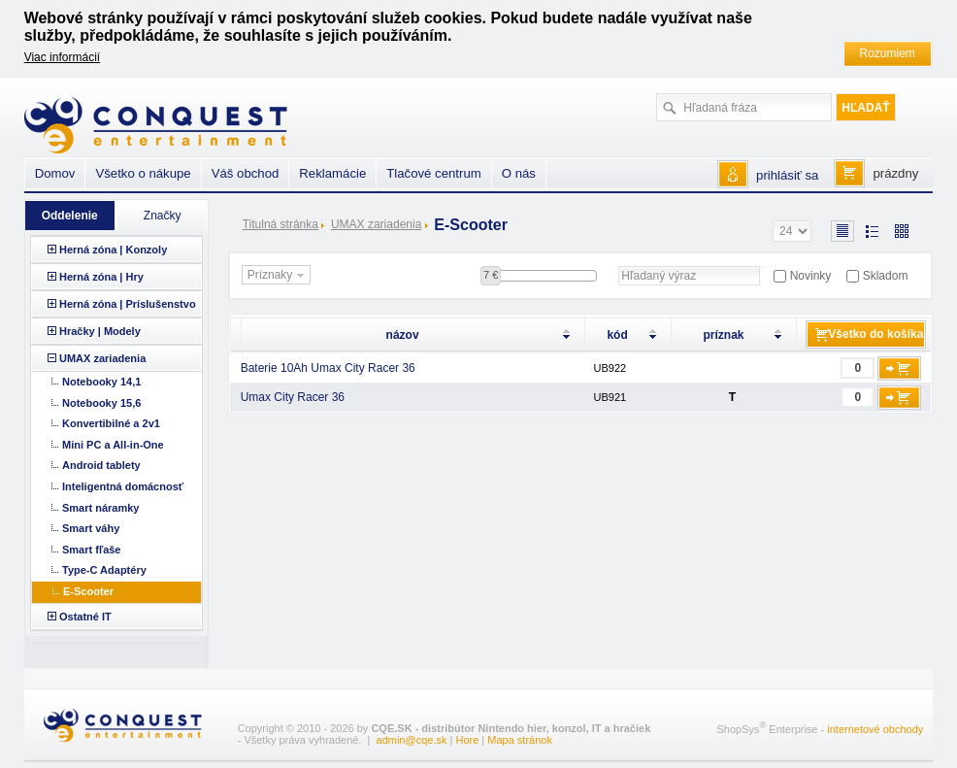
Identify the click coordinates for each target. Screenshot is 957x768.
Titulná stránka (280, 224)
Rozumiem (887, 53)
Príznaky (279, 276)
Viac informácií (62, 57)
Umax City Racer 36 (293, 397)
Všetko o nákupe (142, 173)
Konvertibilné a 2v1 (111, 423)
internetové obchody (875, 728)
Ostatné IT (85, 616)
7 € (490, 275)
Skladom (885, 276)
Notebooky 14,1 (101, 381)
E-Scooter (88, 591)
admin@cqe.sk (412, 740)
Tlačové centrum (433, 173)
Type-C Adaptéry (104, 570)
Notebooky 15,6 (101, 403)
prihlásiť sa (787, 175)
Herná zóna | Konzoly (113, 249)
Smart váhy (90, 528)
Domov (55, 173)
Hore (466, 740)
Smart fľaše (91, 549)
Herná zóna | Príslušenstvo (127, 304)
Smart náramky (101, 508)
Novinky (811, 276)
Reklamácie (332, 173)
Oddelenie (70, 215)
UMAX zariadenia (376, 224)
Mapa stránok (519, 740)
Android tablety (101, 465)
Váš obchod (246, 173)
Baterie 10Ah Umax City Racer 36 (328, 368)
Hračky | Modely (100, 331)
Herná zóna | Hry (101, 277)
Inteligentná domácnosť (122, 486)
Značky (163, 215)
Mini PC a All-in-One (113, 445)
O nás (519, 173)
